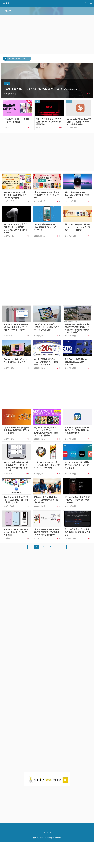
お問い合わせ (47, 832)
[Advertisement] (47, 152)
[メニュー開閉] (91, 3)
